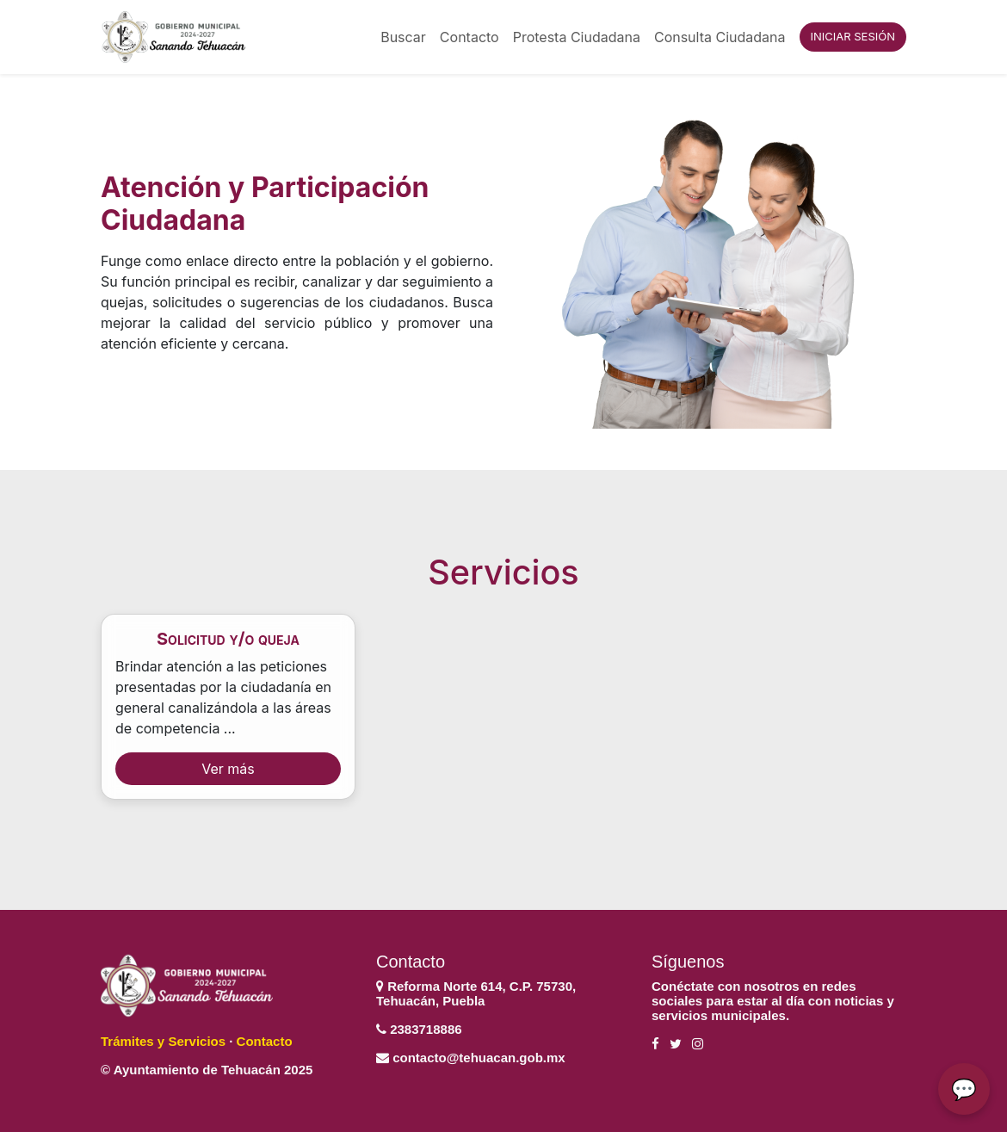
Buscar (403, 37)
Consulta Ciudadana (720, 37)
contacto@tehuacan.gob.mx (478, 1057)
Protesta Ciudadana (576, 37)
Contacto (469, 37)
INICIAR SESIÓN (853, 36)
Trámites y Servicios (163, 1041)
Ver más (228, 768)
